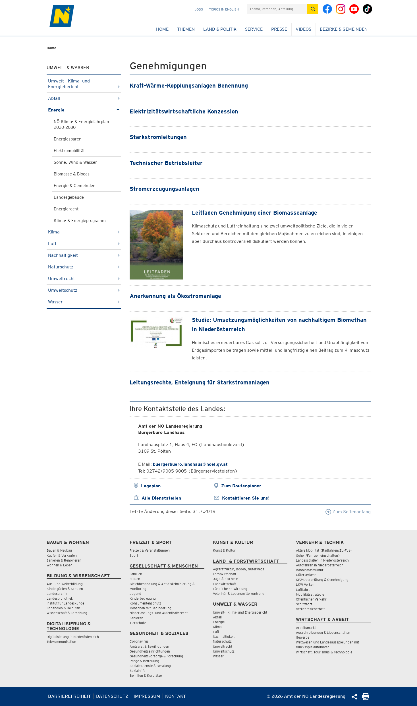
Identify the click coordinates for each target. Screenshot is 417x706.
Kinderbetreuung (143, 598)
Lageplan (151, 485)
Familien (136, 574)
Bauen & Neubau (59, 550)
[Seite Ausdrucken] (366, 698)
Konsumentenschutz (145, 603)
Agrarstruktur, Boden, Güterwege (238, 569)
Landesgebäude (69, 197)
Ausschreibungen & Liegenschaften (323, 632)
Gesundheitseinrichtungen (150, 651)
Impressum (147, 696)
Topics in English (224, 9)
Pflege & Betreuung (144, 661)
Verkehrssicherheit (310, 609)
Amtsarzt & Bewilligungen (149, 646)
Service (254, 29)
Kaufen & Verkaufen (62, 555)
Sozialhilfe (137, 670)
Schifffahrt (304, 604)
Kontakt (175, 696)
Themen (186, 29)
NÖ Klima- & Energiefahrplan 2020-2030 (81, 124)
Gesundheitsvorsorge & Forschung (156, 656)
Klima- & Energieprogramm (80, 220)
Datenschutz (112, 696)
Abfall (84, 98)
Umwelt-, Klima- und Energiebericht (84, 83)
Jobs (198, 9)
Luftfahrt (303, 589)
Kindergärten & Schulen (65, 589)
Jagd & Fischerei (225, 579)
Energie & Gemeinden (75, 185)
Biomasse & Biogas (72, 174)
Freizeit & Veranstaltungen (150, 550)
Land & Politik (219, 29)
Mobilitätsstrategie (310, 594)
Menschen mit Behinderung (150, 608)
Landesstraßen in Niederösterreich (322, 560)
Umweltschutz (84, 290)
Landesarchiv (57, 593)
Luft (84, 243)
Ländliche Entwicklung (230, 589)
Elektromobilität (69, 150)
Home (162, 29)
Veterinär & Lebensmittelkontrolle (238, 593)
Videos (303, 29)
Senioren (136, 618)
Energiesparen (68, 139)
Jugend (135, 593)
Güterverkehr (306, 575)
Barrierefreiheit (69, 696)
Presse (279, 29)
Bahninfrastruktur (309, 570)
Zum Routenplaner (241, 485)
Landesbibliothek (60, 598)
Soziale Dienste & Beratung (150, 666)
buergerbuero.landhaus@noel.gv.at (190, 464)
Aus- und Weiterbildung (65, 584)
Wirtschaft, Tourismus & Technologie (324, 652)
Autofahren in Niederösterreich (319, 565)
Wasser (84, 302)
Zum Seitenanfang (348, 511)
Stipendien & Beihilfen (63, 608)
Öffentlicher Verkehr (311, 599)
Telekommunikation (61, 641)
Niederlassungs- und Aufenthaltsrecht (159, 613)
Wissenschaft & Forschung (67, 613)
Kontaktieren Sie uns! (245, 498)
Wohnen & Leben (59, 565)
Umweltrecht (84, 278)
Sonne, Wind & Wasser (75, 162)
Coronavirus (139, 641)
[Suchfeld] (277, 9)
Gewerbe (302, 637)
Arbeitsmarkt (306, 628)
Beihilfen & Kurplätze (146, 675)
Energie (84, 110)
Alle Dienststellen (161, 498)
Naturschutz (84, 267)
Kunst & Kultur (224, 550)
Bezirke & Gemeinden (344, 29)
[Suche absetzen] (312, 9)
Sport (134, 555)
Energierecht (66, 209)
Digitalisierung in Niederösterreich (73, 637)
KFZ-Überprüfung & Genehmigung (322, 579)
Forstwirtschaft (224, 574)
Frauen (135, 579)
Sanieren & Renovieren (64, 560)
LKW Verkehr (306, 584)
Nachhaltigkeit (84, 255)
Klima (84, 232)
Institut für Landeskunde (65, 603)
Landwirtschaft (224, 584)
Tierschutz (138, 623)
